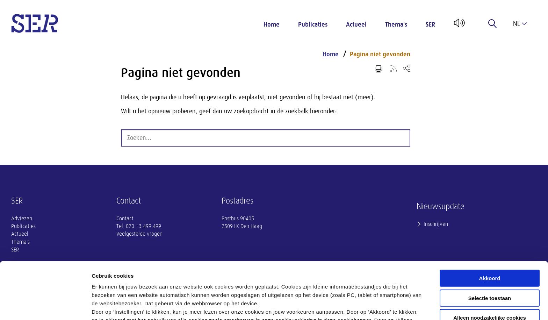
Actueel (356, 24)
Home (272, 24)
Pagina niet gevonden (380, 54)
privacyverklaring (282, 283)
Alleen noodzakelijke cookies (489, 264)
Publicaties (312, 24)
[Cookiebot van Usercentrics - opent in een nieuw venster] (45, 306)
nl (520, 24)
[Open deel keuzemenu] (406, 68)
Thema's (396, 24)
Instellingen (376, 306)
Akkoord (489, 225)
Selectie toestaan (489, 245)
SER (430, 24)
